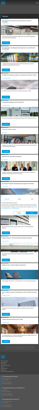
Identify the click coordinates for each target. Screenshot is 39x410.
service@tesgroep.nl (8, 395)
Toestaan (31, 212)
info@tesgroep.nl (8, 383)
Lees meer (6, 42)
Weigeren (19, 212)
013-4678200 (8, 382)
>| (32, 347)
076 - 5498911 (8, 393)
